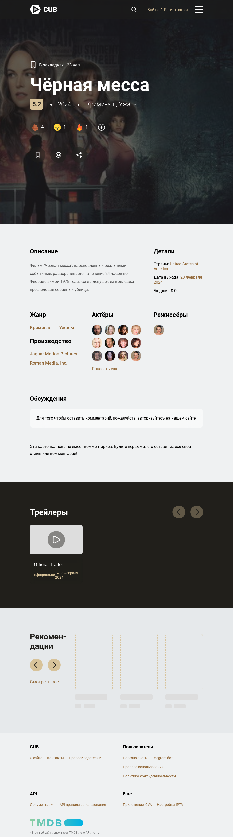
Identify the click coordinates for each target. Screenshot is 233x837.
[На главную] (43, 9)
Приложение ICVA (137, 805)
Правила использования (143, 767)
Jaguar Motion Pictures (53, 353)
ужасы (128, 104)
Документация (42, 805)
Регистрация (176, 9)
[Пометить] (58, 155)
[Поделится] (79, 155)
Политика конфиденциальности (149, 776)
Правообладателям (85, 758)
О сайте (36, 758)
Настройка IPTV (170, 805)
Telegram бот (162, 758)
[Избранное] (37, 155)
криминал (100, 104)
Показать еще (105, 368)
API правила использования (83, 805)
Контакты (55, 758)
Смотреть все (44, 681)
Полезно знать (135, 758)
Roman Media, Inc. (48, 363)
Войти (153, 9)
